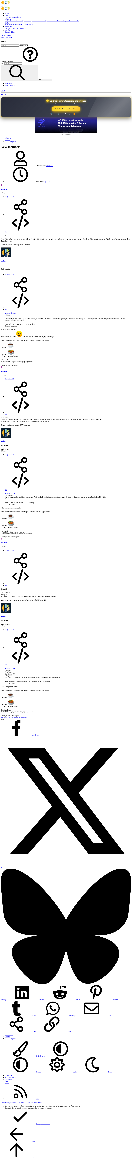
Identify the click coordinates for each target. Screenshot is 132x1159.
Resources (8, 26)
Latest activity (74, 21)
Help (6, 1081)
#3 (6, 414)
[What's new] (5, 37)
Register (3, 94)
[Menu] (1, 6)
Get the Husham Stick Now (66, 109)
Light (59, 1072)
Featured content (10, 21)
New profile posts (63, 21)
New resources (52, 21)
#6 (6, 665)
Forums (7, 15)
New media (27, 21)
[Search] (11, 37)
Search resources (20, 28)
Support (69, 114)
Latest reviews (10, 28)
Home (7, 13)
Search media (28, 24)
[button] (30, 61)
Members (8, 30)
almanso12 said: (10, 313)
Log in (3, 91)
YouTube (78, 114)
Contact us (8, 1075)
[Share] (20, 214)
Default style (25, 1056)
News (54, 114)
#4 (6, 490)
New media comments (39, 21)
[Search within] (23, 45)
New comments (18, 24)
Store (61, 114)
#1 (6, 232)
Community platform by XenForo (22, 1102)
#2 (6, 309)
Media (7, 23)
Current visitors (10, 32)
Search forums (17, 17)
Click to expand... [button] (11, 326)
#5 (6, 585)
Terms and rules (10, 1077)
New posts (8, 17)
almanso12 (49, 166)
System (23, 1072)
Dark (94, 1072)
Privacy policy (10, 1079)
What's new (9, 19)
